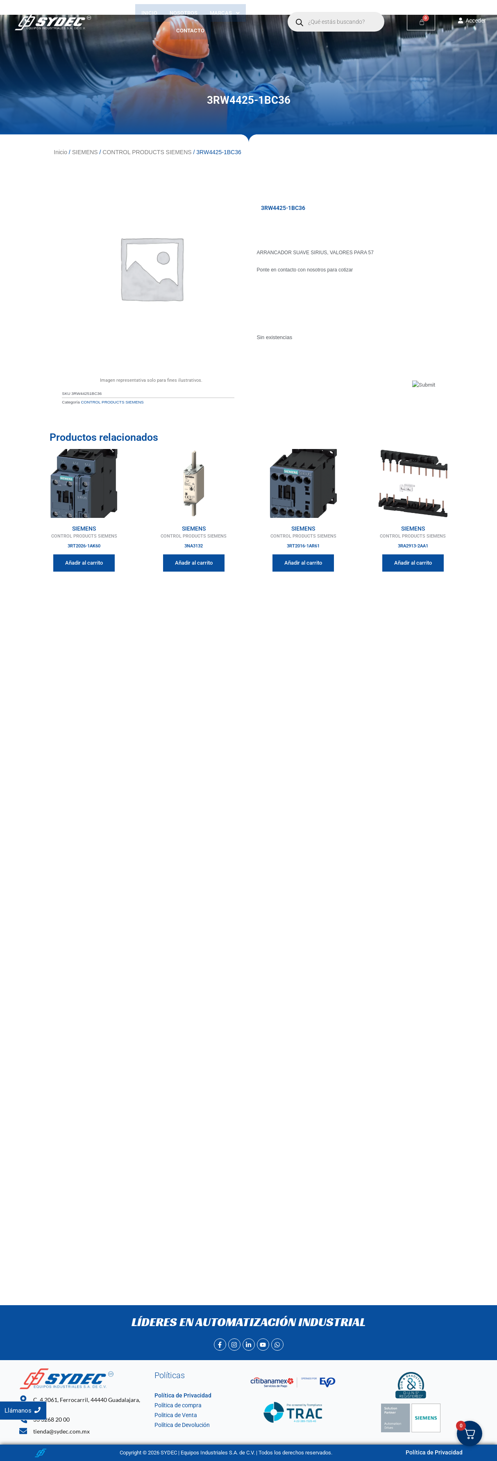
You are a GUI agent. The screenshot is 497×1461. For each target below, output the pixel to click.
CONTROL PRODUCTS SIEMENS (146, 151)
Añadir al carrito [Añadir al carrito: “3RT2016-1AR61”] (303, 561)
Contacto (190, 30)
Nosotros (183, 13)
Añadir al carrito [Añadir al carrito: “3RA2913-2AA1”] (413, 561)
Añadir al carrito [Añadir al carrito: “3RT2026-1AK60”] (84, 561)
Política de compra (175, 1405)
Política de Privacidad (179, 1396)
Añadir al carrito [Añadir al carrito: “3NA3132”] (194, 561)
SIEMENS (85, 151)
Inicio (149, 13)
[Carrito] (421, 22)
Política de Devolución (180, 1425)
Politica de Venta (173, 1415)
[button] (225, 13)
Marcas (225, 13)
